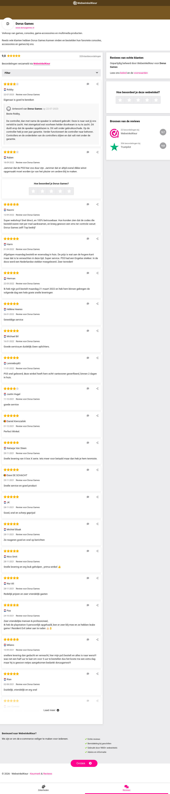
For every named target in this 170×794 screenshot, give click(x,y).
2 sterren (46, 191)
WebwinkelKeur (41, 63)
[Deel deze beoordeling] (97, 84)
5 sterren (73, 191)
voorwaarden (141, 72)
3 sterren (55, 191)
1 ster (37, 191)
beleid (123, 72)
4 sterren (64, 191)
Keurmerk (35, 773)
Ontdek (84, 763)
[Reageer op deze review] (87, 84)
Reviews (47, 773)
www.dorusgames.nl (25, 28)
